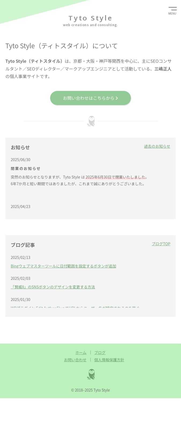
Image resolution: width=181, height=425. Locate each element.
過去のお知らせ (157, 145)
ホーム (81, 352)
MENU (172, 13)
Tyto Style (90, 18)
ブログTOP (161, 243)
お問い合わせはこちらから (90, 97)
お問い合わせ (75, 359)
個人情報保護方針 (109, 359)
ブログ (100, 352)
